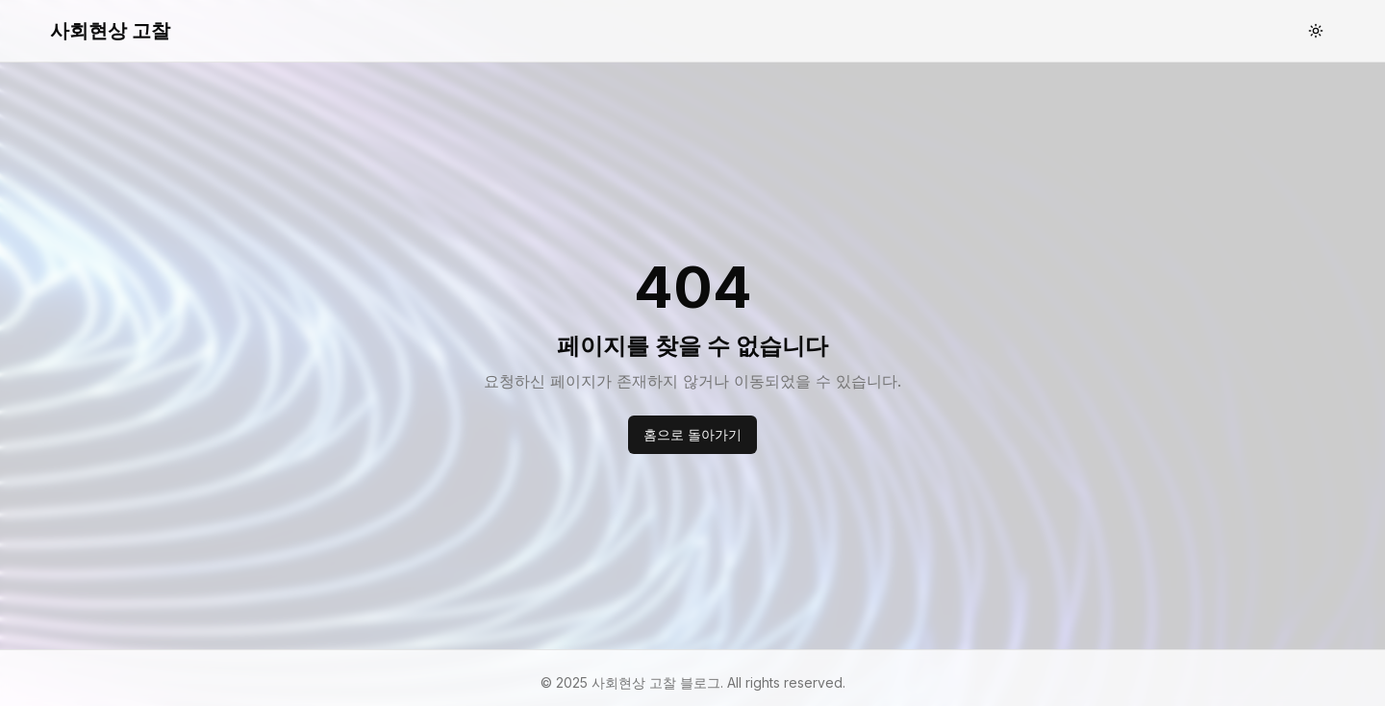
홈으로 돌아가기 (692, 434)
